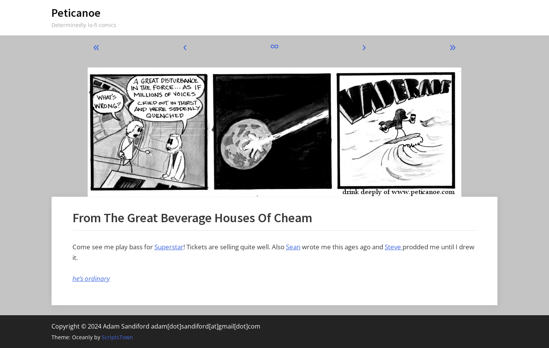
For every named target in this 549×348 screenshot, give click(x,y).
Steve (394, 246)
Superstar (168, 246)
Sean (293, 246)
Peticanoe (76, 13)
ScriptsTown (117, 337)
